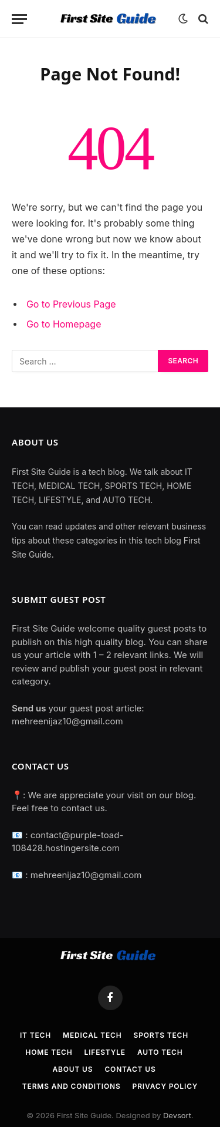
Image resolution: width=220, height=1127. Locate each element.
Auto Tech (160, 1052)
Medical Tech (92, 1035)
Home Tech (48, 1052)
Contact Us (129, 1069)
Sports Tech (161, 1035)
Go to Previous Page (71, 304)
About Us (72, 1069)
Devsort (177, 1115)
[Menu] (19, 19)
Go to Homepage (63, 324)
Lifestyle (105, 1052)
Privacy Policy (165, 1086)
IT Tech (35, 1035)
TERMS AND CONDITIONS (71, 1086)
